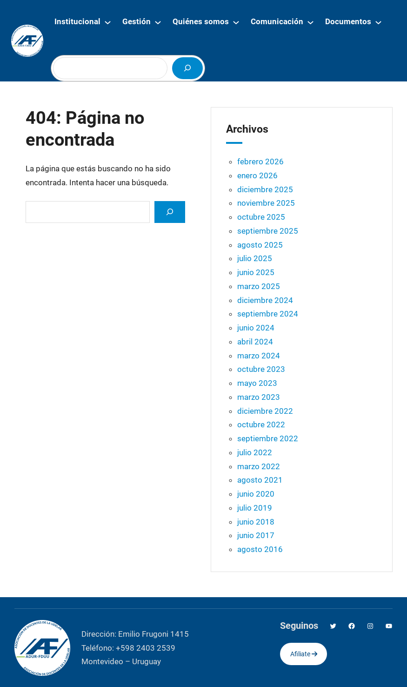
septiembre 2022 (267, 438)
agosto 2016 (260, 549)
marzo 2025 (258, 286)
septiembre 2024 (267, 313)
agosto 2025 (260, 244)
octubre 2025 (261, 217)
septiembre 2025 (267, 231)
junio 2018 (255, 521)
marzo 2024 (258, 355)
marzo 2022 (258, 466)
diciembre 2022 (265, 411)
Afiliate (303, 654)
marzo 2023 (258, 397)
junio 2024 (255, 327)
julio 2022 (254, 452)
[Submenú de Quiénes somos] (236, 22)
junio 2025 (255, 272)
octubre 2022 (261, 424)
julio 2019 (254, 507)
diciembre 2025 (265, 189)
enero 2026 (257, 175)
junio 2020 (255, 493)
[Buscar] (187, 68)
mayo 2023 (257, 383)
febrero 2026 (260, 161)
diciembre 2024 (265, 300)
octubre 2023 (261, 369)
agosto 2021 (260, 480)
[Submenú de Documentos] (378, 22)
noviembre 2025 (266, 203)
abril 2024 (255, 341)
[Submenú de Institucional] (107, 22)
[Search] (169, 212)
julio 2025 (254, 258)
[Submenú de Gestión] (157, 22)
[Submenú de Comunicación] (310, 22)
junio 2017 (255, 535)
